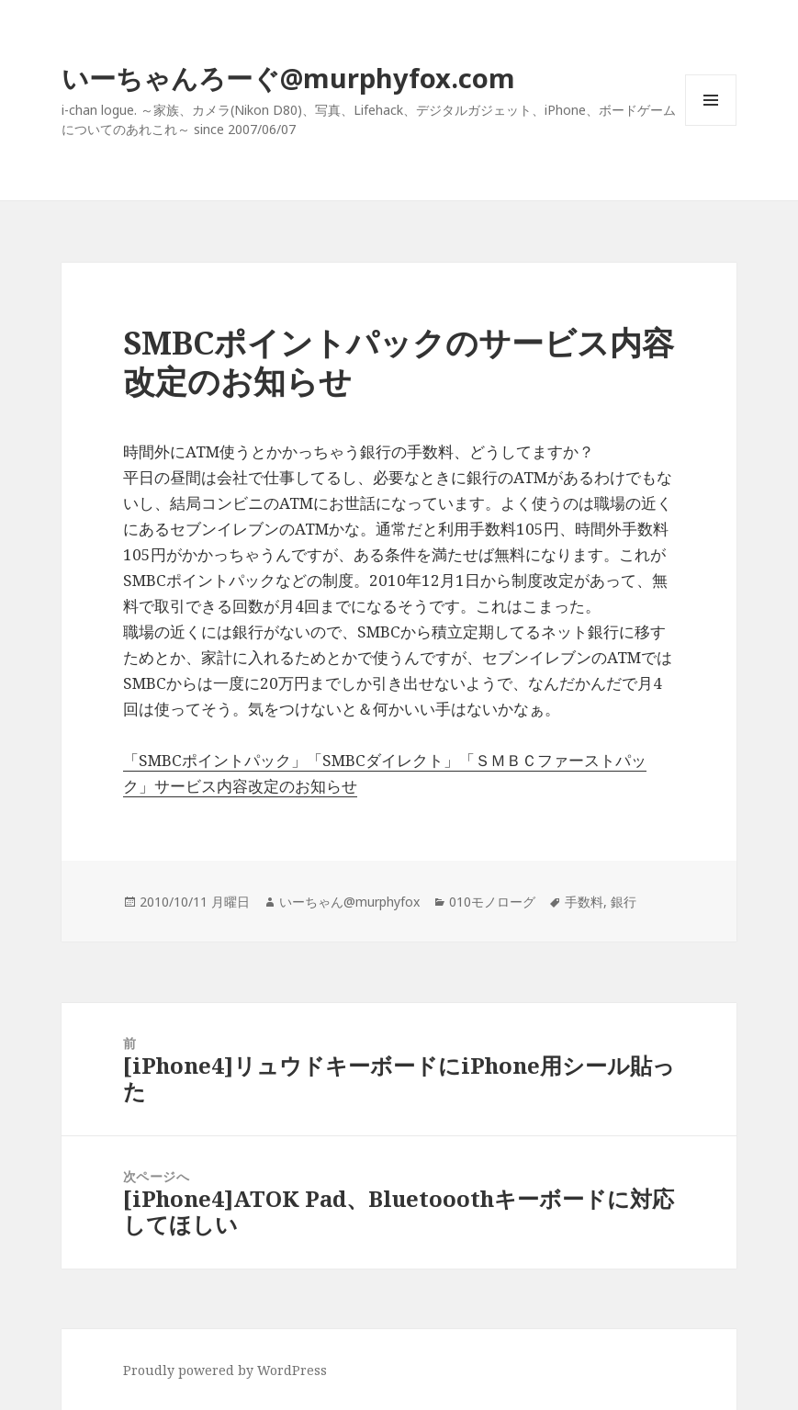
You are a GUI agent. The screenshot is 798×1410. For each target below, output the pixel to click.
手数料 (584, 901)
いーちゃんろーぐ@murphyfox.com (288, 78)
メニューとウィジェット (710, 125)
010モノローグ (492, 901)
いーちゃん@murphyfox (349, 901)
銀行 (623, 901)
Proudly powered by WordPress (225, 1370)
